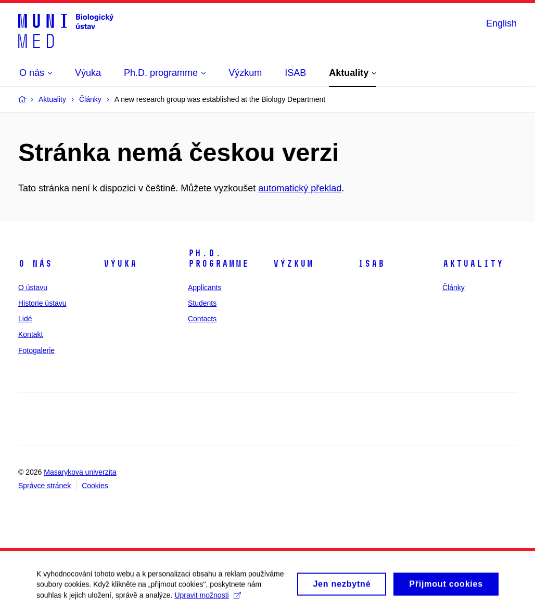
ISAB (371, 263)
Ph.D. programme (218, 258)
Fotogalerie (36, 350)
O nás (35, 263)
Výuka (120, 263)
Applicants (205, 287)
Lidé (25, 319)
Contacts (202, 319)
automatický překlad (299, 188)
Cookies (95, 485)
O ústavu (32, 287)
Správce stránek (44, 485)
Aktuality (472, 263)
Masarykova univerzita (80, 472)
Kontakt (30, 334)
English (501, 23)
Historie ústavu (42, 303)
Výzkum (293, 263)
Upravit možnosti (207, 599)
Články (453, 287)
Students (202, 303)
